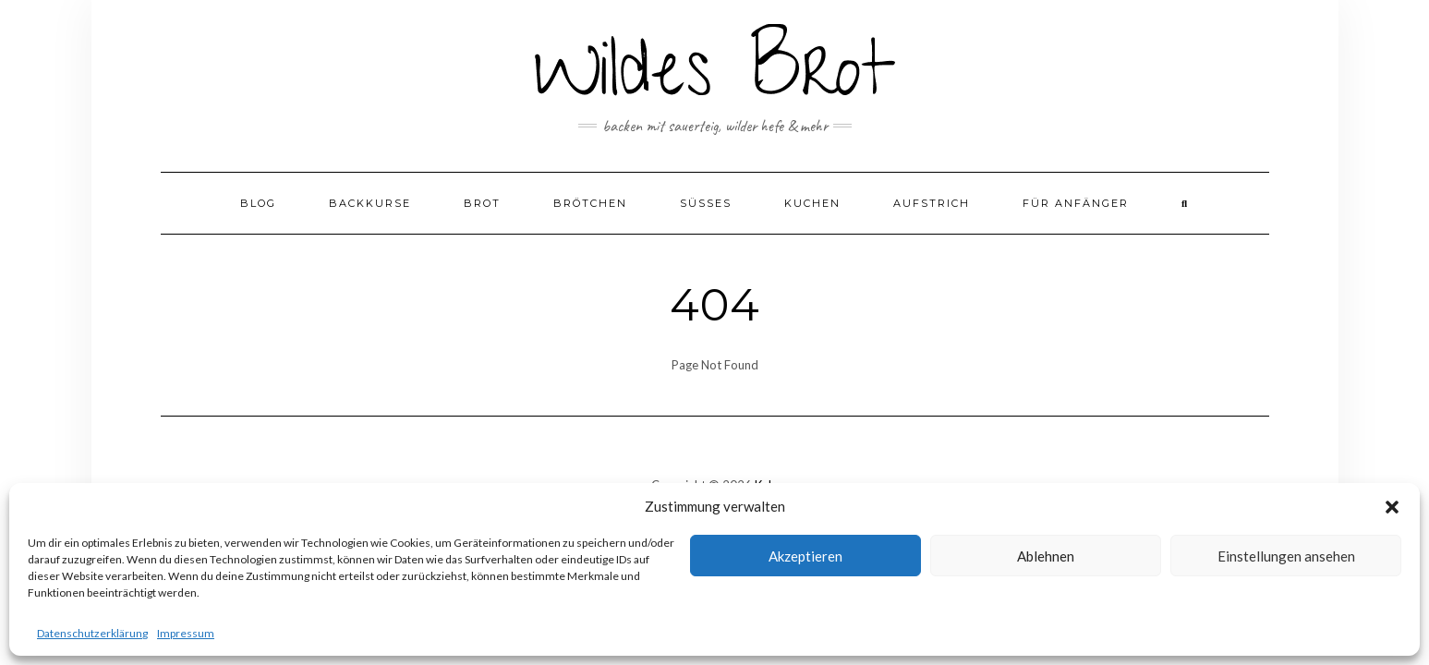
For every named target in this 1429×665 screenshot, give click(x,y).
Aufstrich (931, 203)
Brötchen (590, 203)
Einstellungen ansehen (1286, 556)
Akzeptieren (805, 556)
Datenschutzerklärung (92, 633)
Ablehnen (1045, 556)
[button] (1392, 507)
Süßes (706, 203)
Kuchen (812, 203)
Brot (482, 203)
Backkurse (370, 203)
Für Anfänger (1076, 203)
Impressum (185, 633)
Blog (258, 203)
